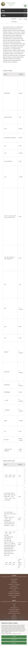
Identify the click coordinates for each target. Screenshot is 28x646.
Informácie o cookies (17, 633)
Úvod (20, 18)
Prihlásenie (14, 616)
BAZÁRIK (14, 597)
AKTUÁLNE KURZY (14, 611)
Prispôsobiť (14, 639)
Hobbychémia (14, 586)
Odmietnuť (14, 643)
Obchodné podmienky (14, 609)
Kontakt (14, 615)
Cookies (25, 18)
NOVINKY (14, 581)
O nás (14, 606)
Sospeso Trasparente (14, 595)
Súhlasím (14, 636)
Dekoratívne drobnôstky (14, 593)
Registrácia (14, 618)
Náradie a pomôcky (14, 591)
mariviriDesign (14, 579)
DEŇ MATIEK (14, 582)
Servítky (14, 590)
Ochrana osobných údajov (14, 613)
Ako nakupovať (14, 607)
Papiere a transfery (14, 588)
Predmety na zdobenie (14, 584)
